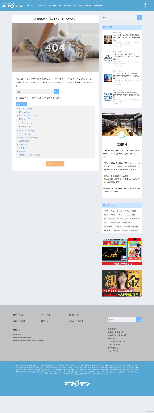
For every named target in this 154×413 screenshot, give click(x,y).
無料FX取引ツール (27, 140)
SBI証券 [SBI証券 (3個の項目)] (113, 215)
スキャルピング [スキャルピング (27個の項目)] (134, 219)
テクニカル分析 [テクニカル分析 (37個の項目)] (115, 223)
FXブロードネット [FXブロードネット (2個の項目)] (116, 211)
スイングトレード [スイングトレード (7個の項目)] (122, 219)
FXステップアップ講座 (47, 5)
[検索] (56, 91)
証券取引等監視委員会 (23, 339)
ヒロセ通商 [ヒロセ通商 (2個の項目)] (117, 227)
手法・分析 (45, 315)
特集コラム (23, 144)
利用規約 (111, 339)
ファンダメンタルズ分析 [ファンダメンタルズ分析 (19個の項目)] (131, 227)
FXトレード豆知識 (27, 130)
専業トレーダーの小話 (28, 137)
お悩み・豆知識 (19, 322)
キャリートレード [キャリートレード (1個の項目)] (109, 219)
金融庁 (17, 336)
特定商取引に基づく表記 (117, 336)
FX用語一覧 (98, 5)
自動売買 (23, 151)
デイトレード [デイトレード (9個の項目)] (126, 223)
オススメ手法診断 (76, 322)
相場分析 (23, 147)
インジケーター (27, 123)
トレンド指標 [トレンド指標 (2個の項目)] (108, 227)
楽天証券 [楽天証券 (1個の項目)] (117, 231)
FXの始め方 (31, 5)
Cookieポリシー (114, 345)
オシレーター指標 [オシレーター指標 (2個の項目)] (129, 215)
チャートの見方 (25, 134)
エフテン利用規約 (79, 374)
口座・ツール (46, 322)
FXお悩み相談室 (85, 5)
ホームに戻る (55, 163)
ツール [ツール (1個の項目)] (106, 223)
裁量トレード (26, 126)
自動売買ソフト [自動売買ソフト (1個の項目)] (135, 231)
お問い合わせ (113, 348)
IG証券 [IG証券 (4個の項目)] (106, 215)
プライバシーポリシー (116, 342)
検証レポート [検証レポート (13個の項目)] (108, 231)
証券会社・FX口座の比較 (29, 154)
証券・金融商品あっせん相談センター (29, 342)
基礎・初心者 (18, 315)
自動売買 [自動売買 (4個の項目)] (125, 231)
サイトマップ (113, 352)
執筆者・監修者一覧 (115, 333)
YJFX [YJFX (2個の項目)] (119, 215)
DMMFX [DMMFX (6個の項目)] (106, 211)
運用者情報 (112, 329)
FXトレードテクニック (67, 5)
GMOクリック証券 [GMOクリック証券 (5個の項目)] (130, 211)
